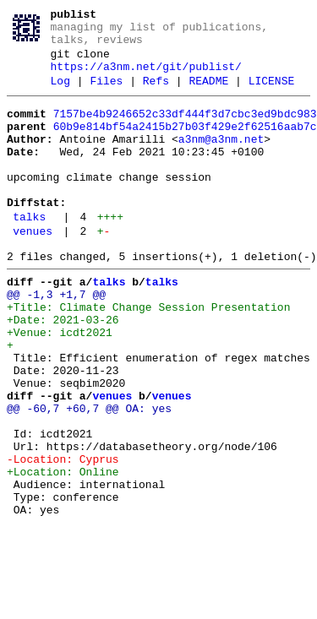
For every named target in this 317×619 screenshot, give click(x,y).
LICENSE (272, 95)
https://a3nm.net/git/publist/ (146, 78)
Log (60, 95)
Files (106, 95)
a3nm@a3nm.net (221, 161)
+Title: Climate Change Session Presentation (148, 357)
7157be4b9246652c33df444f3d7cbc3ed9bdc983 (185, 130)
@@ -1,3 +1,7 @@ (56, 342)
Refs (156, 95)
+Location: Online (63, 554)
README (208, 95)
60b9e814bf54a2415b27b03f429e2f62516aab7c (185, 146)
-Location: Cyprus (63, 539)
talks (29, 254)
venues (32, 271)
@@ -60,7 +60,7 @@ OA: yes (89, 478)
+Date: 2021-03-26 (63, 372)
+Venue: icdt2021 (59, 387)
